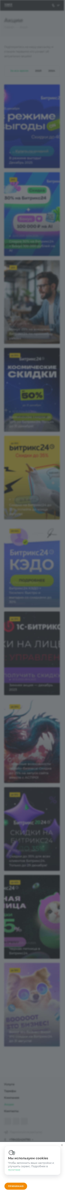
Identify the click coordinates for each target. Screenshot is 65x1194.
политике (14, 1169)
